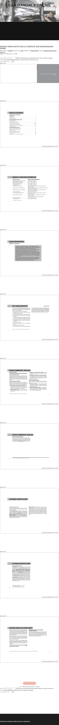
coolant (8, 59)
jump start (28, 59)
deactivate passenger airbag (31, 688)
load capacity (30, 690)
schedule (16, 690)
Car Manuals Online (29, 5)
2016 (22, 50)
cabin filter (9, 690)
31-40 (31, 686)
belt (52, 688)
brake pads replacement (15, 59)
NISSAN (10, 50)
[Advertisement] (29, 31)
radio (5, 59)
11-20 (26, 686)
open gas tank (23, 688)
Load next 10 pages (29, 683)
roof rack (45, 688)
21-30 (28, 686)
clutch (37, 59)
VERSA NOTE (34, 50)
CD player (49, 688)
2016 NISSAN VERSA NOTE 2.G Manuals (17, 721)
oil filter (5, 690)
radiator (19, 690)
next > (38, 686)
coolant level (22, 59)
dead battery (32, 59)
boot (13, 690)
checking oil (40, 688)
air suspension (25, 690)
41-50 (33, 686)
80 (36, 686)
